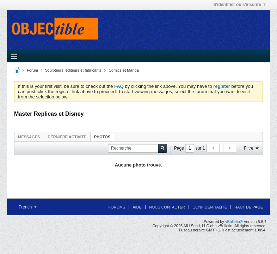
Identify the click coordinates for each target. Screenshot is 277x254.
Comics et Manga (124, 70)
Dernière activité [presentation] (67, 137)
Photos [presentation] (102, 137)
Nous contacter (167, 207)
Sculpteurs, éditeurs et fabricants (73, 70)
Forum (32, 70)
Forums (116, 207)
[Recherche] (137, 148)
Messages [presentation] (29, 137)
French (28, 207)
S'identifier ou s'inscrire (239, 4)
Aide (137, 207)
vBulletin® (234, 221)
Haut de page (248, 207)
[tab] (29, 136)
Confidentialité (209, 207)
